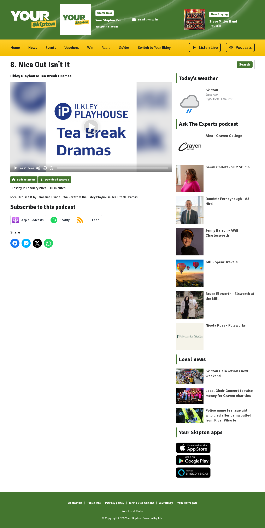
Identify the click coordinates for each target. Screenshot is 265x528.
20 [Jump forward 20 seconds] (52, 168)
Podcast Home (26, 179)
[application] (91, 127)
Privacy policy (114, 503)
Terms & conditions (141, 503)
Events (50, 47)
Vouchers (71, 47)
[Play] (16, 168)
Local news (192, 359)
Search (244, 64)
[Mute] (38, 168)
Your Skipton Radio (109, 20)
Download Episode (57, 179)
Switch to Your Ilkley (154, 47)
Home (15, 47)
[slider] (112, 168)
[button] (91, 127)
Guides (124, 47)
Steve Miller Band (223, 21)
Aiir (160, 518)
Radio (106, 47)
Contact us (75, 503)
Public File (94, 503)
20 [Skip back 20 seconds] (45, 168)
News (32, 47)
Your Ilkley (166, 503)
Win (90, 47)
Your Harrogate (187, 503)
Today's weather (198, 78)
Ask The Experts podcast (208, 124)
